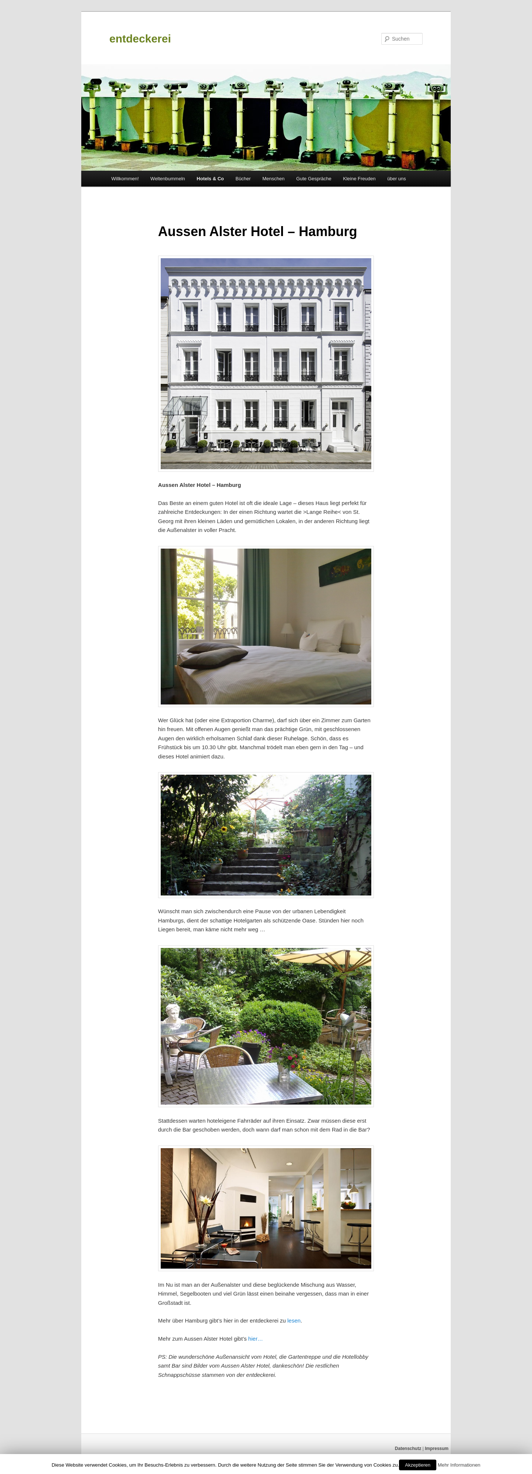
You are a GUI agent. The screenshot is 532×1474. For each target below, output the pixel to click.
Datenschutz (408, 1448)
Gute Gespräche (313, 178)
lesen (294, 1320)
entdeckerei (140, 39)
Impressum (437, 1448)
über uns (396, 178)
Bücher (242, 178)
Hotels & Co (210, 178)
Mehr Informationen (459, 1465)
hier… (255, 1338)
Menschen (273, 178)
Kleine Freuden (359, 178)
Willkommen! (125, 178)
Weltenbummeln (167, 178)
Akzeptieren (417, 1465)
